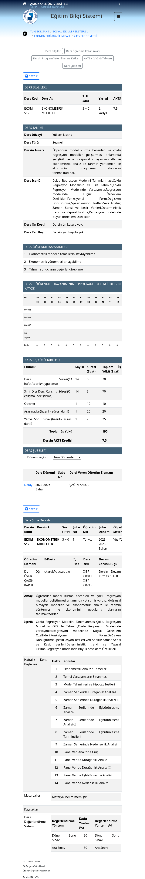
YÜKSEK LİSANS (39, 31)
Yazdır (31, 76)
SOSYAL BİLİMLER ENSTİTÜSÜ (70, 31)
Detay (28, 485)
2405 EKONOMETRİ (85, 36)
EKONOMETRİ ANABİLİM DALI (52, 36)
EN (120, 3)
